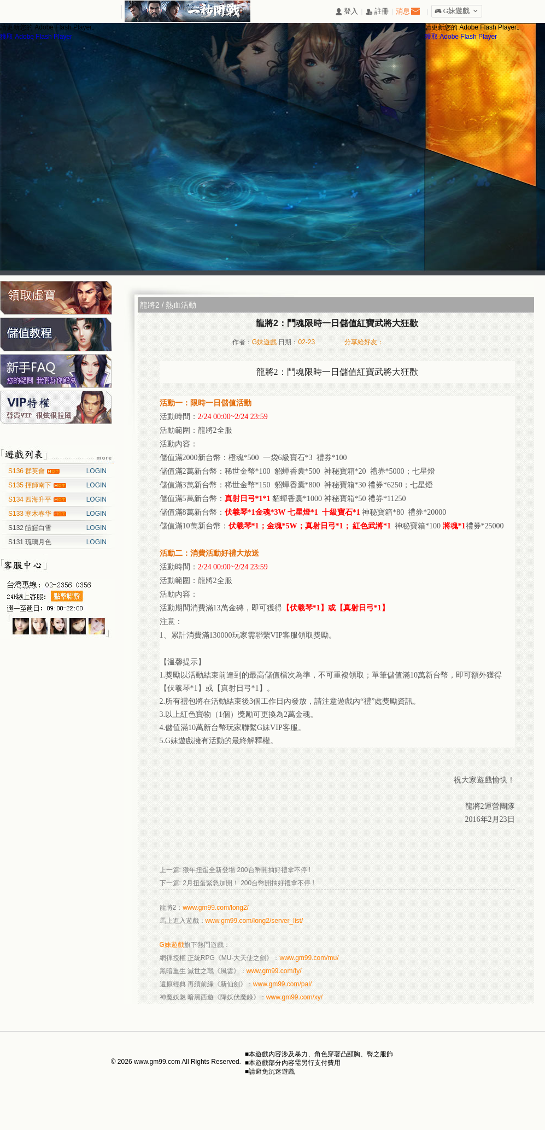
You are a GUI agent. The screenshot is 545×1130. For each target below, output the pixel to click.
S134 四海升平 (31, 499)
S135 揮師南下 (31, 485)
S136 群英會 (27, 471)
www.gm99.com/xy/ (294, 997)
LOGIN (96, 471)
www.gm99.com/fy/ (274, 971)
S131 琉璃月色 (29, 542)
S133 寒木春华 (31, 513)
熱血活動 (181, 305)
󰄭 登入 (346, 11)
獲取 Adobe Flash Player (36, 36)
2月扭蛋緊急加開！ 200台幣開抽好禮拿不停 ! (248, 883)
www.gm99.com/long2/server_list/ (254, 921)
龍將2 (150, 305)
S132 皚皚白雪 (29, 528)
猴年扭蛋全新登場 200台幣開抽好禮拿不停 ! (246, 870)
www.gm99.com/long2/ (216, 907)
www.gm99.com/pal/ (282, 984)
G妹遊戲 (172, 945)
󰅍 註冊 (377, 11)
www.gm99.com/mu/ (309, 958)
